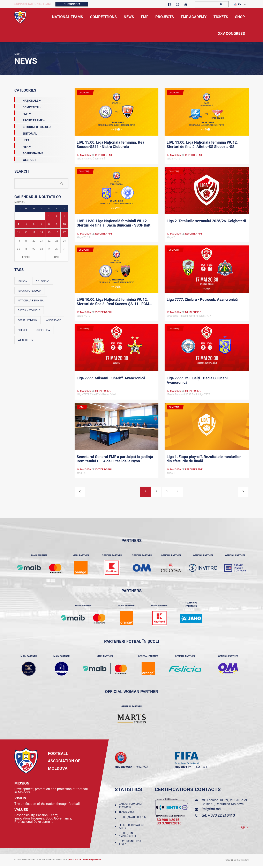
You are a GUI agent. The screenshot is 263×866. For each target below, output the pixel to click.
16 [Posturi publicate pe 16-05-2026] (56, 232)
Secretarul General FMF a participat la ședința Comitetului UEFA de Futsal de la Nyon (115, 459)
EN (237, 4)
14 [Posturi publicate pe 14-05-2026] (41, 232)
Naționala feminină (31, 300)
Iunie (57, 257)
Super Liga (43, 330)
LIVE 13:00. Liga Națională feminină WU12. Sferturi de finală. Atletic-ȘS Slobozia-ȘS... (202, 144)
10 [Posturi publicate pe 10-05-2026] (64, 224)
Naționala (42, 280)
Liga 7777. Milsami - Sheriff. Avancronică (111, 378)
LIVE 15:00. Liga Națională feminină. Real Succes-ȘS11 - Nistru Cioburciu (111, 144)
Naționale (27, 99)
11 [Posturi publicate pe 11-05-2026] (18, 232)
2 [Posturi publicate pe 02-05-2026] (57, 216)
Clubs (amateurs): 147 (132, 818)
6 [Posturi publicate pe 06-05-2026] (34, 224)
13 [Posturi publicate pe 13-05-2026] (33, 232)
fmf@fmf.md (211, 809)
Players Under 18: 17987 (130, 842)
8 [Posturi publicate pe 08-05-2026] (49, 224)
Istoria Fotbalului (32, 126)
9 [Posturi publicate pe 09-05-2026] (57, 224)
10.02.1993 (141, 766)
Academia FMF (28, 152)
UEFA (21, 139)
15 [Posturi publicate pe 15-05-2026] (49, 232)
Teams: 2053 (127, 811)
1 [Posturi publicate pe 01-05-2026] (49, 216)
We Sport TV (25, 340)
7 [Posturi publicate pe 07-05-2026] (41, 224)
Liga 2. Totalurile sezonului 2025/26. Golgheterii (206, 221)
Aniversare (53, 320)
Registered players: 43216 (131, 826)
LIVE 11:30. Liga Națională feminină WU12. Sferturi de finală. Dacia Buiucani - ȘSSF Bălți (114, 223)
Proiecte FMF (29, 119)
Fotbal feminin (27, 320)
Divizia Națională (29, 310)
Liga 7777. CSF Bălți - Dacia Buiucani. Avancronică (198, 380)
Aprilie (26, 257)
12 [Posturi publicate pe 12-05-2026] (26, 232)
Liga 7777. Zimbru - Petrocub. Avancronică (202, 299)
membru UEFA (123, 766)
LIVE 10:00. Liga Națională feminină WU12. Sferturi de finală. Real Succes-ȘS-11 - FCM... (114, 301)
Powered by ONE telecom (237, 860)
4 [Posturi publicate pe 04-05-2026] (18, 224)
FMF (22, 112)
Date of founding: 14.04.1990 (130, 805)
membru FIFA (183, 766)
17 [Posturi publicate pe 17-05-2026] (64, 232)
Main (17, 54)
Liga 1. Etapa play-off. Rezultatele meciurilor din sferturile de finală (204, 459)
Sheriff (23, 330)
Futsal (22, 280)
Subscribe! (72, 4)
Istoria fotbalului (29, 290)
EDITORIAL (25, 132)
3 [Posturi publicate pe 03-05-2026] (64, 216)
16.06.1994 (200, 766)
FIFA (22, 145)
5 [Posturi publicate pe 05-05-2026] (26, 224)
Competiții (27, 106)
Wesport (25, 159)
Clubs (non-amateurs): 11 (128, 834)
